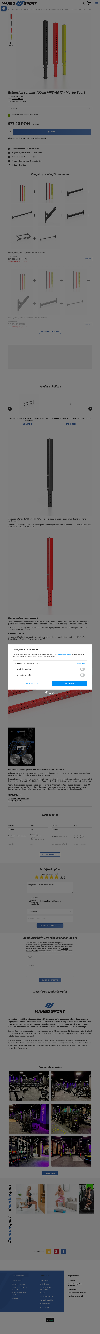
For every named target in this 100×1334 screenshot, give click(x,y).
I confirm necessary (31, 684)
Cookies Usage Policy (63, 654)
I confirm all (70, 684)
